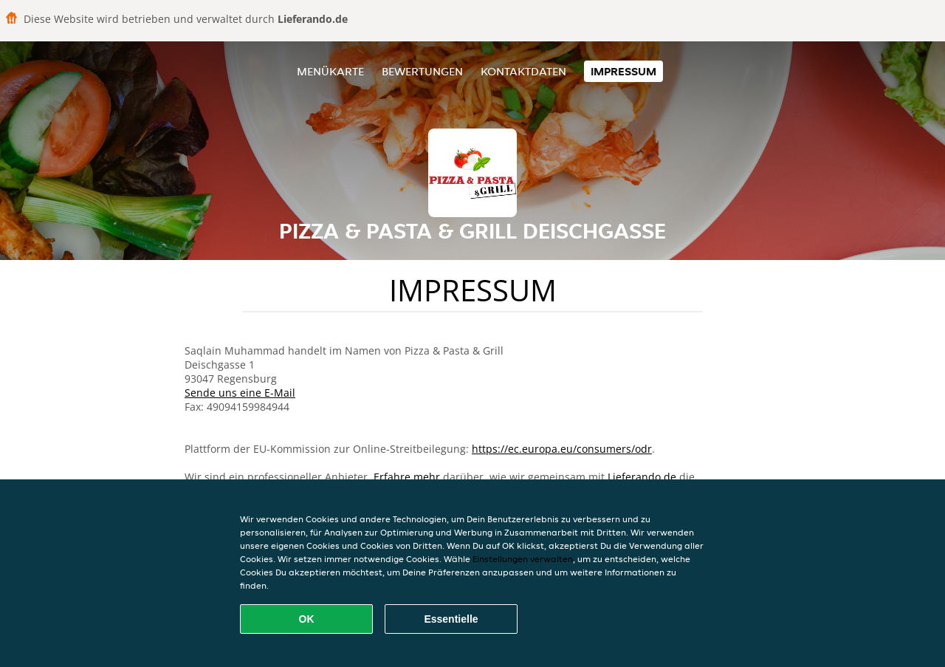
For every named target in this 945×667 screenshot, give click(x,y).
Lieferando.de (642, 477)
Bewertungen (422, 71)
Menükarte (330, 71)
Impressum (623, 71)
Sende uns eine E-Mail (240, 393)
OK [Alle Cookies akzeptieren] (307, 619)
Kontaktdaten (523, 71)
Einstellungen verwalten (522, 558)
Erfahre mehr (407, 477)
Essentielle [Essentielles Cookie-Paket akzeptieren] (451, 619)
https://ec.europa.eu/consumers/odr (562, 449)
